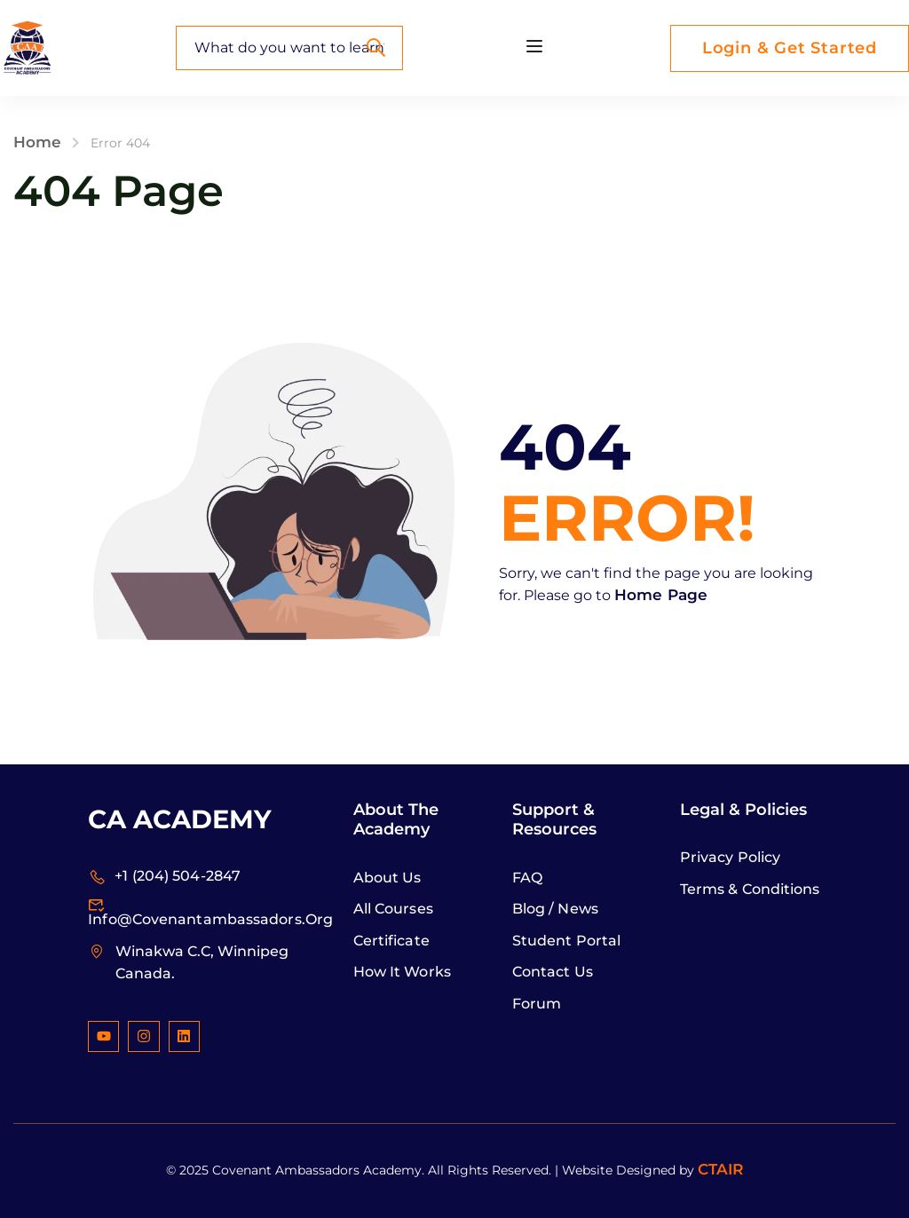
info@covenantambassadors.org (210, 912)
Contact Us (552, 971)
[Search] (376, 48)
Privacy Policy (730, 857)
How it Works (402, 971)
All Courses (393, 908)
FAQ (527, 877)
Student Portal (566, 940)
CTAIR (721, 1169)
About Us (387, 877)
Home (37, 142)
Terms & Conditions (750, 889)
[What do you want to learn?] (289, 48)
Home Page (660, 595)
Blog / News (555, 908)
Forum (537, 1003)
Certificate (391, 940)
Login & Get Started (789, 48)
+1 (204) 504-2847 (164, 876)
